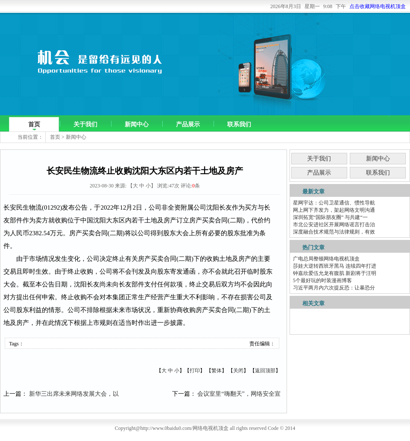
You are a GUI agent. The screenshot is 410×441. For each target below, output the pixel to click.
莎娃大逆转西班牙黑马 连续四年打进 (334, 266)
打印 (195, 371)
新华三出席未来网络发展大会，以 (74, 394)
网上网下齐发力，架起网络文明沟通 (334, 210)
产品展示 (188, 124)
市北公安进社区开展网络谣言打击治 (334, 225)
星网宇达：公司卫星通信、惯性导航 (334, 203)
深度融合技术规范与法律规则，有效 (334, 232)
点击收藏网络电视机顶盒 (377, 6)
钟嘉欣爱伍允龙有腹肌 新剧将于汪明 (334, 273)
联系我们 (239, 124)
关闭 (238, 371)
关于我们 (85, 124)
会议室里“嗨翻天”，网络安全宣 (238, 394)
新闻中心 (137, 124)
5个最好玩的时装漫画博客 (322, 280)
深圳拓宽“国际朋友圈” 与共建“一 (330, 217)
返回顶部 (265, 371)
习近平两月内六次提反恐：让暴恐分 (334, 288)
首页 (34, 124)
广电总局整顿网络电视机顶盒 (326, 259)
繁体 (216, 371)
